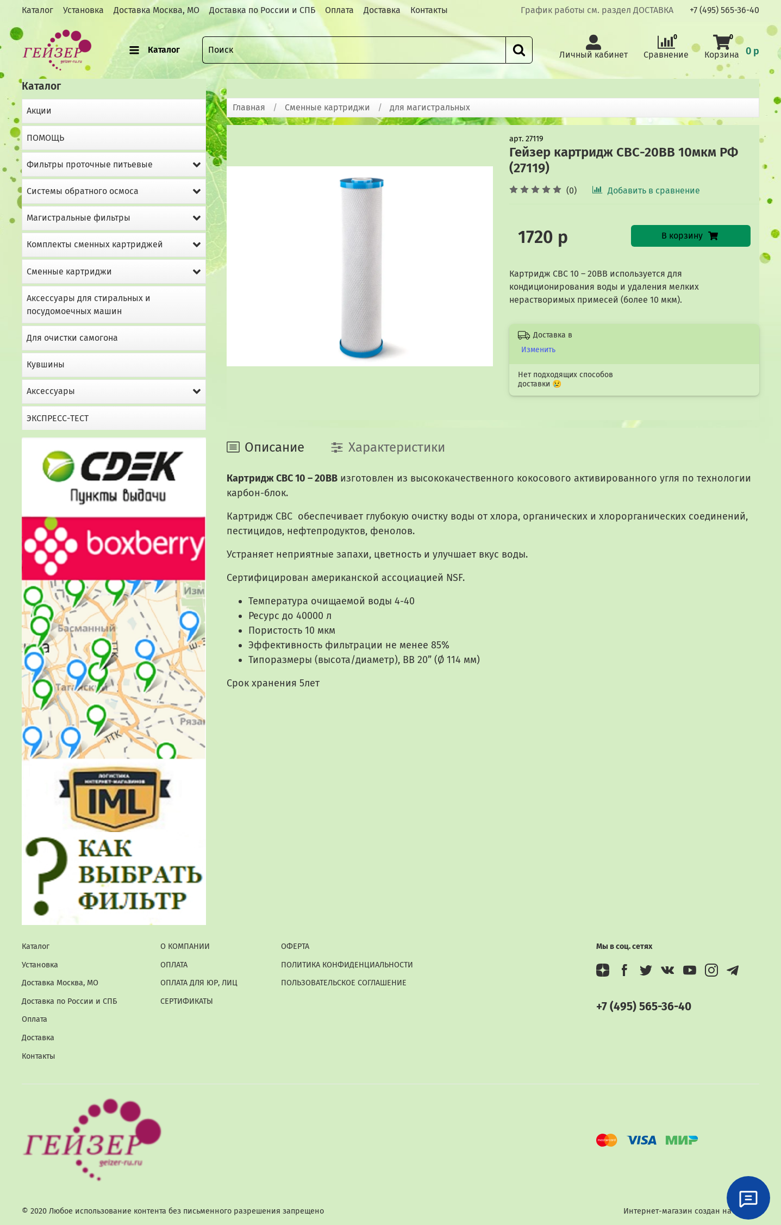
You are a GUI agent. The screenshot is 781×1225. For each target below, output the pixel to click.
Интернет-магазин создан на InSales (691, 1211)
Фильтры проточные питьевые (90, 164)
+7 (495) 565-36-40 (724, 10)
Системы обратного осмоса (83, 191)
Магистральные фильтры (78, 217)
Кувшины (46, 364)
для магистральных (430, 107)
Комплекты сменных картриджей (95, 244)
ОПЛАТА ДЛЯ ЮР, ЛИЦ (199, 983)
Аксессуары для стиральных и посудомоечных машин (89, 304)
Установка (83, 10)
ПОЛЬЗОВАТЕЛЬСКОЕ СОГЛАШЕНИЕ (344, 983)
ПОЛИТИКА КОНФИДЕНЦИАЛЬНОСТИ (347, 965)
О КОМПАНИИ (185, 946)
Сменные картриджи (327, 107)
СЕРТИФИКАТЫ (186, 1001)
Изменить (538, 349)
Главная (249, 107)
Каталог (37, 10)
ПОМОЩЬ (45, 138)
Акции (39, 110)
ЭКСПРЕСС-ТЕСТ (58, 418)
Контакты (429, 10)
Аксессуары (51, 391)
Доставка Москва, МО (156, 10)
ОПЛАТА (174, 965)
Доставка (382, 10)
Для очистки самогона (72, 338)
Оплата (339, 10)
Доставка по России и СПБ (262, 10)
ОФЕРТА (295, 946)
